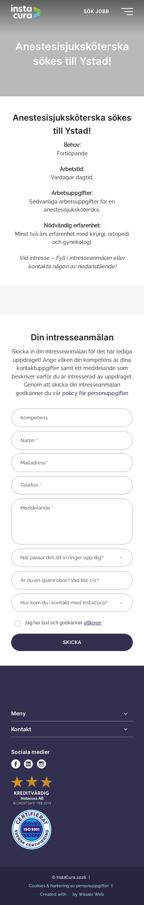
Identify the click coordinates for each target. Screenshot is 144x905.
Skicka (72, 642)
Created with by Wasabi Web (72, 894)
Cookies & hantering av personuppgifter (69, 885)
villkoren (92, 623)
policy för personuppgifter (94, 393)
